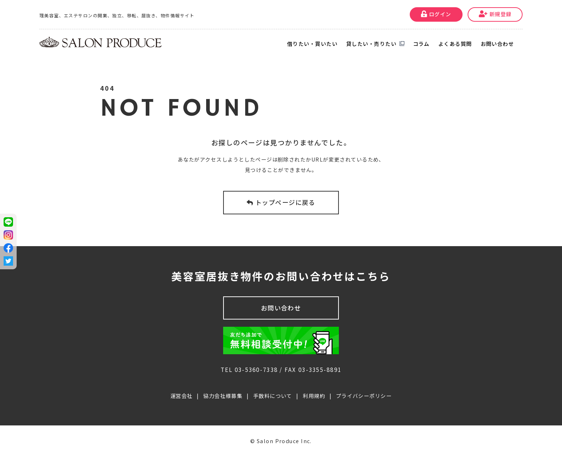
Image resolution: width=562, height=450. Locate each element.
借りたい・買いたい (312, 43)
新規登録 (495, 14)
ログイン (436, 14)
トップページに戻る (281, 202)
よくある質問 (455, 43)
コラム (421, 43)
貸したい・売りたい (371, 43)
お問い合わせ (497, 43)
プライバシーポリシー (364, 389)
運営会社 (181, 389)
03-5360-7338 (256, 363)
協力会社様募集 (222, 389)
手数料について (272, 389)
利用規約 (314, 389)
